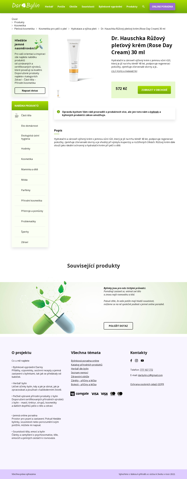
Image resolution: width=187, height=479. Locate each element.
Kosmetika (20, 25)
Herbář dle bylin (80, 368)
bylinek (154, 111)
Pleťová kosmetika (24, 28)
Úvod (14, 19)
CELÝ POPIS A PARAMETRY (124, 71)
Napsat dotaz (30, 90)
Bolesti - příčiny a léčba (83, 384)
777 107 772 (146, 369)
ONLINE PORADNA (162, 6)
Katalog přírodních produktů (86, 364)
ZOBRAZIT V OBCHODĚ (154, 89)
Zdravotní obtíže (80, 376)
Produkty (19, 22)
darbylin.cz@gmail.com (150, 375)
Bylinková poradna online (85, 360)
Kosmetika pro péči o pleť (53, 28)
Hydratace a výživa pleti (84, 28)
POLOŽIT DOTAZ (118, 325)
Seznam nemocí (79, 372)
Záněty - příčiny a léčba (83, 380)
